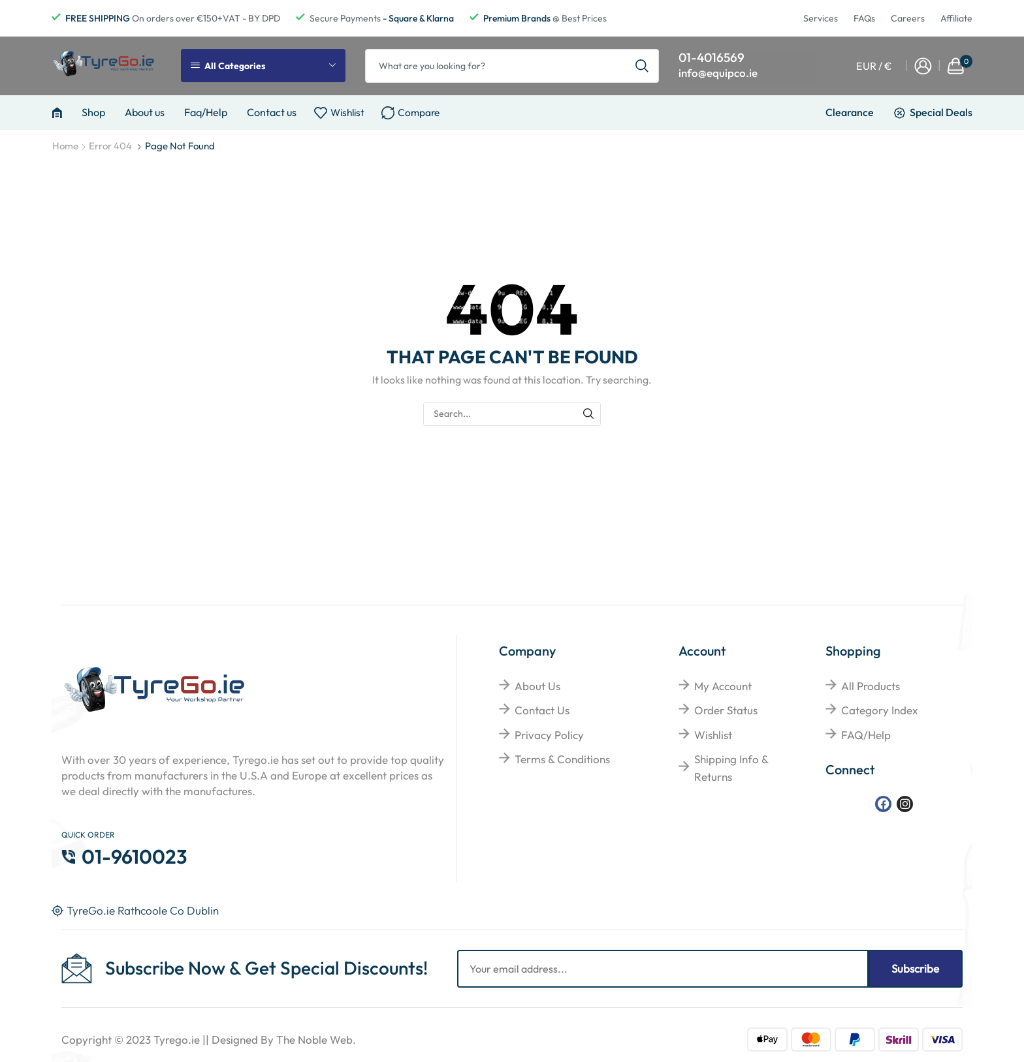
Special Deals (941, 112)
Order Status (726, 710)
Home (65, 146)
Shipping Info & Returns (731, 767)
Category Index (879, 710)
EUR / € (874, 65)
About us (145, 112)
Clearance (849, 112)
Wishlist (713, 735)
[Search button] (642, 66)
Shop (93, 112)
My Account (723, 686)
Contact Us (542, 710)
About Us (537, 686)
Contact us (271, 112)
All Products (870, 686)
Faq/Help (205, 112)
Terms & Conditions (562, 759)
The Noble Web (314, 1039)
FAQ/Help (866, 735)
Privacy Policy (549, 735)
